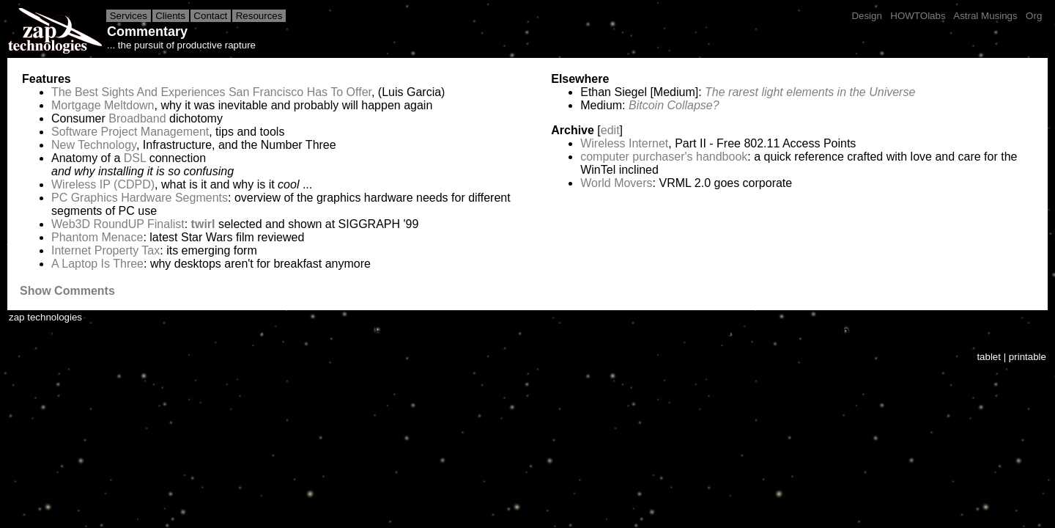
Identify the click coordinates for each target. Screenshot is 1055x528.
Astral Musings (985, 15)
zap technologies (45, 317)
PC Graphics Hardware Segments (139, 197)
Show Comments (67, 291)
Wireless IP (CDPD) (103, 184)
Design (867, 15)
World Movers (616, 183)
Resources (259, 15)
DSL (135, 158)
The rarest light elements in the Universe (810, 92)
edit (610, 130)
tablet (989, 356)
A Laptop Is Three (97, 263)
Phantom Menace (97, 237)
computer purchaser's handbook (663, 156)
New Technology (93, 145)
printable (1027, 356)
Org (1034, 15)
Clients (170, 15)
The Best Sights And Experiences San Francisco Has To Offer (211, 92)
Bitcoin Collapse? (674, 105)
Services (128, 15)
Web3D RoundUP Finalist (118, 224)
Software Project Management (130, 131)
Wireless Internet (624, 143)
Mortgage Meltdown (103, 105)
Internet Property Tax (105, 250)
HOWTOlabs (918, 15)
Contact (210, 15)
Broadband (137, 118)
